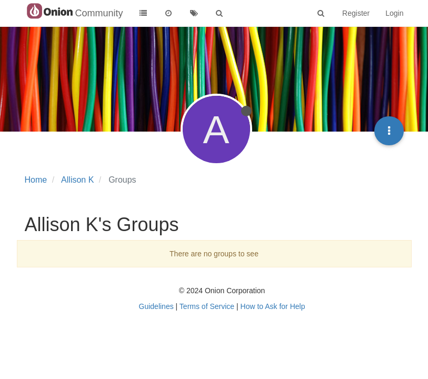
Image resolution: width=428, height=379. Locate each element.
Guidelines (156, 306)
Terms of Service (207, 306)
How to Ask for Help (273, 306)
